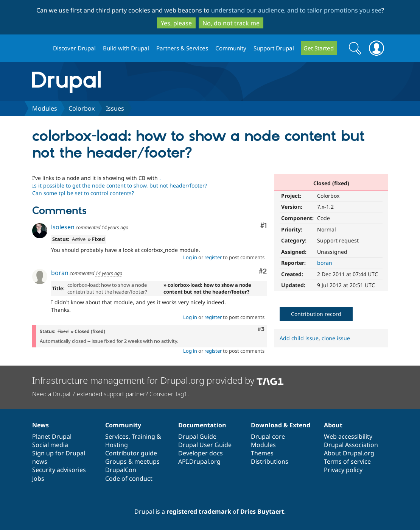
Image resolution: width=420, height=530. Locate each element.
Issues (115, 108)
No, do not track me (231, 23)
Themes (262, 453)
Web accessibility (348, 436)
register (213, 257)
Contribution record (316, 313)
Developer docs (200, 453)
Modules (44, 108)
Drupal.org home (39, 48)
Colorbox (81, 108)
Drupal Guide (197, 436)
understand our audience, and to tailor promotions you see (296, 10)
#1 (263, 225)
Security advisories (59, 470)
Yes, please (176, 23)
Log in (190, 257)
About (333, 425)
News (40, 425)
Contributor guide (131, 453)
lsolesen (63, 227)
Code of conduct (128, 478)
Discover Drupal (74, 48)
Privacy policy (343, 470)
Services (117, 436)
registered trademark (198, 511)
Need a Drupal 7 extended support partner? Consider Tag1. (110, 394)
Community (230, 48)
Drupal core (268, 436)
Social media (50, 445)
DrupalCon (120, 470)
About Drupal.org (349, 453)
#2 (263, 271)
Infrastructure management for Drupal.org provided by (158, 380)
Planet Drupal (52, 436)
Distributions (269, 461)
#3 (261, 329)
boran (324, 262)
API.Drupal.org (199, 461)
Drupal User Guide (205, 445)
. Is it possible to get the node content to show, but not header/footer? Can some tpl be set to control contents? (119, 185)
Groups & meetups (132, 461)
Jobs (38, 478)
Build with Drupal (126, 48)
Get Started (318, 48)
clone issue (336, 338)
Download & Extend (280, 425)
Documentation (202, 425)
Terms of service (347, 461)
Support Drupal (274, 48)
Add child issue (299, 338)
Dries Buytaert (262, 511)
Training (143, 436)
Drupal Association (351, 445)
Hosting (116, 445)
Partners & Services (182, 48)
